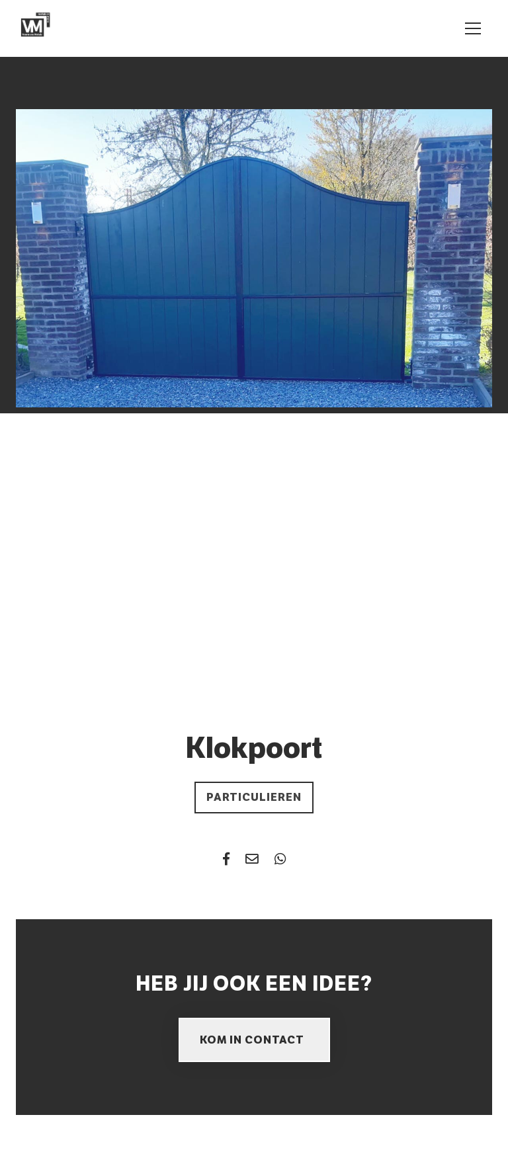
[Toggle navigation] (473, 28)
